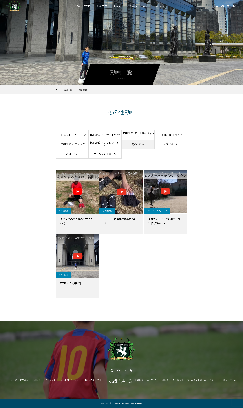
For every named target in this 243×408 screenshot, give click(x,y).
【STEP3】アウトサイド (96, 380)
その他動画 (138, 144)
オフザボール (170, 144)
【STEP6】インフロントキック (105, 144)
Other (146, 6)
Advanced (118, 6)
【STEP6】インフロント (171, 380)
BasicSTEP (101, 6)
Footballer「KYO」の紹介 (121, 382)
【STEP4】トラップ (170, 135)
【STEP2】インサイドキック (105, 135)
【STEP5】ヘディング (72, 144)
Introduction (160, 6)
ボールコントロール (105, 153)
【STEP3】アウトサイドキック (138, 135)
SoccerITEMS (83, 6)
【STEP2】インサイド (70, 380)
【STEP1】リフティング (72, 135)
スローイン (72, 153)
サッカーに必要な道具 (17, 380)
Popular (133, 6)
